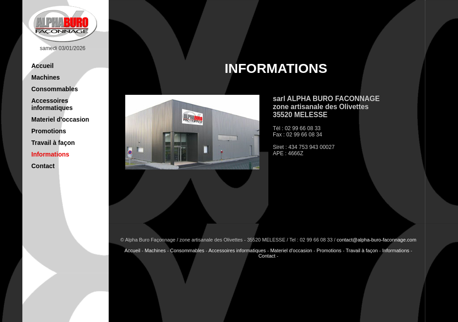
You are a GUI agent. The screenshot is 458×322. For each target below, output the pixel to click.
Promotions (48, 131)
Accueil (42, 65)
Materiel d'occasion (60, 119)
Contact (43, 165)
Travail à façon (53, 142)
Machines (45, 77)
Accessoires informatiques (52, 104)
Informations (50, 154)
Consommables (54, 89)
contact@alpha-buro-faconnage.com (376, 239)
